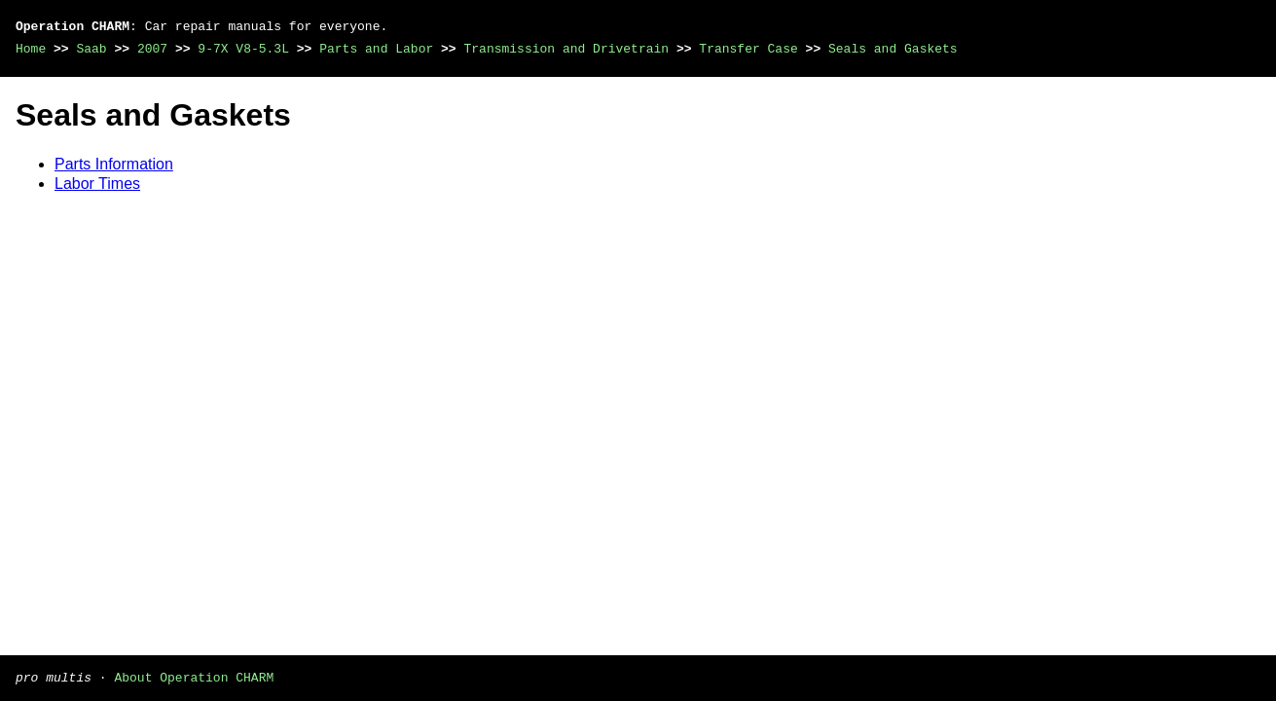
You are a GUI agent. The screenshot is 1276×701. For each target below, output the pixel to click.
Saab (91, 48)
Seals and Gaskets (893, 48)
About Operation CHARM (193, 676)
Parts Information (114, 164)
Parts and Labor (376, 48)
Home (31, 48)
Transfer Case (748, 48)
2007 (152, 48)
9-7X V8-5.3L (243, 48)
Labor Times (97, 183)
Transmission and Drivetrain (566, 48)
